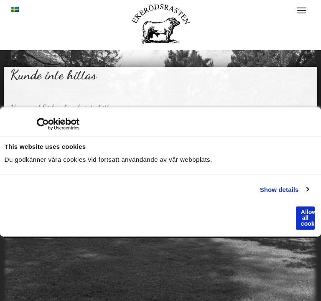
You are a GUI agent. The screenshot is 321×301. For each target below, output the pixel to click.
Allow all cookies (308, 218)
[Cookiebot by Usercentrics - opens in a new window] (42, 124)
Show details (279, 189)
